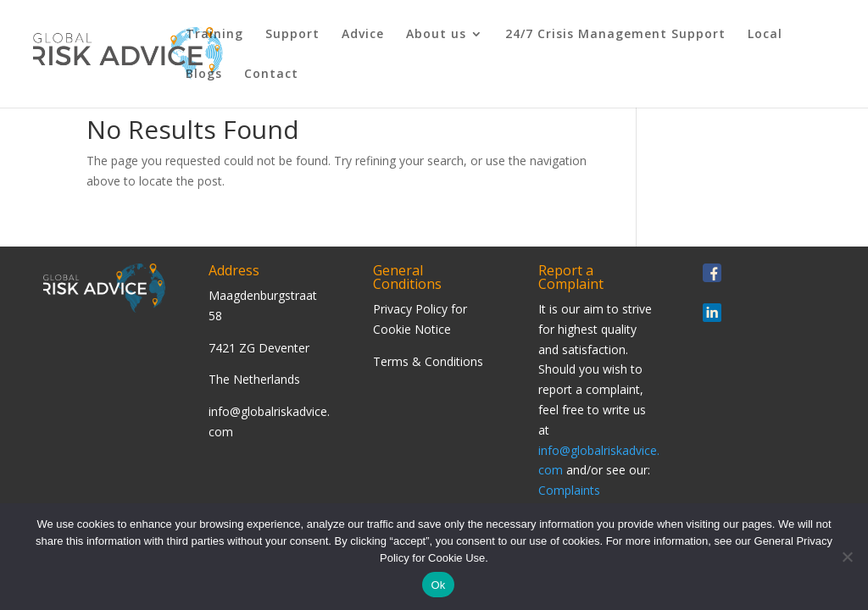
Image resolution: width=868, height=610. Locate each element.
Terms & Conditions (428, 361)
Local (765, 35)
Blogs (204, 74)
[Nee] (846, 556)
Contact (271, 74)
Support (292, 35)
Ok (438, 585)
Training (214, 35)
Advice (363, 35)
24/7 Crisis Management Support (615, 35)
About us (436, 35)
